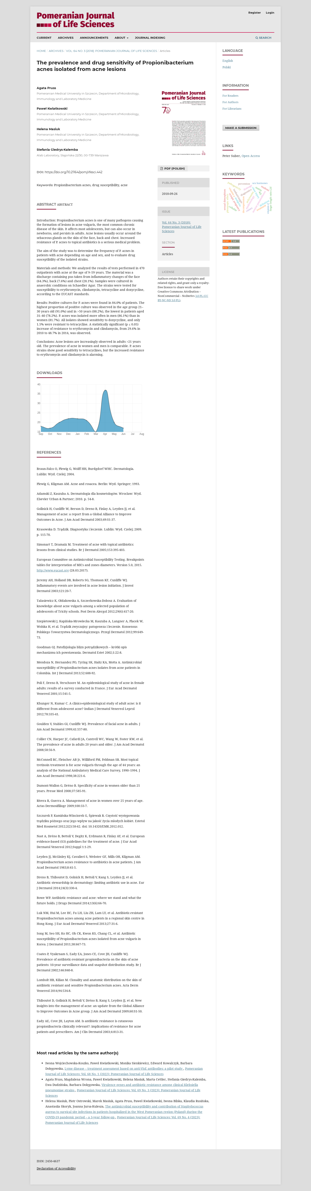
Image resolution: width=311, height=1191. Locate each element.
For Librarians (231, 108)
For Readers (230, 96)
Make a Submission (241, 128)
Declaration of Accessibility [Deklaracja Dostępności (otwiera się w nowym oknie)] (56, 1168)
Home (41, 51)
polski (226, 67)
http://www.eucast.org (53, 570)
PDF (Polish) (174, 168)
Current (44, 37)
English (227, 61)
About (120, 37)
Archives (65, 37)
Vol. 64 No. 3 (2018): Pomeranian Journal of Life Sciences (111, 51)
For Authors (230, 102)
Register (254, 12)
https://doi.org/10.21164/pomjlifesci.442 (73, 172)
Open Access (251, 156)
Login (270, 12)
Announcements (94, 37)
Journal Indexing (150, 37)
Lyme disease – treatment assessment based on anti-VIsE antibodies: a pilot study (124, 1068)
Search (263, 37)
